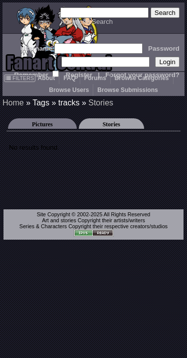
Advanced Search (86, 21)
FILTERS (19, 78)
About (46, 78)
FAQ (69, 78)
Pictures (42, 124)
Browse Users (69, 90)
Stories (100, 102)
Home (13, 102)
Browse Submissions (127, 90)
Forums (95, 78)
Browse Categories (142, 78)
